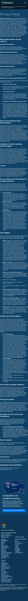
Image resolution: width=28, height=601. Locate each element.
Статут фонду (4, 577)
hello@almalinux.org (6, 535)
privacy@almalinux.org (5, 469)
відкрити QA (4, 555)
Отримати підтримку (20, 539)
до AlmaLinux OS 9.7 (11, 6)
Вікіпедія (3, 539)
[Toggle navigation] (25, 2)
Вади (2, 544)
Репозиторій (4, 545)
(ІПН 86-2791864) (12, 585)
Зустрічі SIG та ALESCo (19, 543)
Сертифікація (4, 540)
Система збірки (5, 556)
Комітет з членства (6, 581)
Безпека (3, 558)
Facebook (17, 550)
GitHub (3, 543)
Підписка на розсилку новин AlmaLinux (13, 510)
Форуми (17, 541)
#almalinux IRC (19, 552)
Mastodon (17, 548)
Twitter (17, 547)
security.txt (4, 551)
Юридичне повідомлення (5, 563)
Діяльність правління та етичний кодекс (7, 579)
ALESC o (3, 541)
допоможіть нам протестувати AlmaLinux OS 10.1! (13, 7)
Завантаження (5, 547)
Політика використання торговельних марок (6, 575)
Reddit (16, 545)
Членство (3, 548)
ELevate (3, 550)
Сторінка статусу (5, 554)
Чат (16, 540)
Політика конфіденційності (5, 566)
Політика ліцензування (4, 571)
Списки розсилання (6, 552)
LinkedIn (17, 551)
